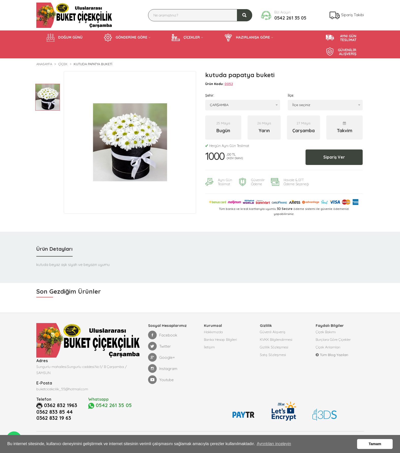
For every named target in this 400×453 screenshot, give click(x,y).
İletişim (209, 347)
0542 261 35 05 (290, 18)
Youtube (161, 379)
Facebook (162, 335)
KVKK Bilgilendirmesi (276, 339)
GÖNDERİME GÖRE (125, 37)
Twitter (159, 346)
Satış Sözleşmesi (273, 355)
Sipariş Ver (334, 157)
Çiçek (63, 64)
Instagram (162, 368)
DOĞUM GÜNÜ (64, 37)
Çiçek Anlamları (328, 347)
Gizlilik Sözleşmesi (274, 347)
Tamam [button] (375, 444)
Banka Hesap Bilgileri (220, 339)
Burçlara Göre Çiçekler (333, 339)
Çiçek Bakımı (326, 332)
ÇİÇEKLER (186, 37)
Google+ (161, 357)
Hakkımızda (213, 332)
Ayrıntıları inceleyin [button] (274, 444)
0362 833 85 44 (54, 412)
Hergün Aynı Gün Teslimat (227, 146)
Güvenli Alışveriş (272, 332)
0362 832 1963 (60, 405)
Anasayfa (44, 64)
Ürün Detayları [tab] (54, 249)
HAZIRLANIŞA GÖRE (247, 37)
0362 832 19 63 (53, 418)
